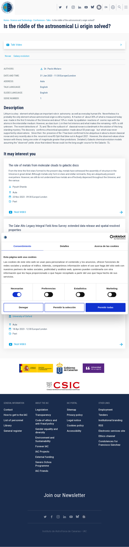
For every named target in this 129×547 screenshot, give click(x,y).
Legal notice (74, 420)
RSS (101, 425)
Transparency (43, 414)
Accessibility (74, 430)
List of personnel (13, 420)
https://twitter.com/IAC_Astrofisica (60, 7)
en (106, 7)
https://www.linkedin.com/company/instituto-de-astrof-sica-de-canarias (79, 7)
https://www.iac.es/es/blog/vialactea (99, 7)
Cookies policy (75, 425)
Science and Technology (21, 20)
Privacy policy (75, 414)
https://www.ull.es (94, 368)
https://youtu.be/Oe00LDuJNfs (17, 344)
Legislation (41, 409)
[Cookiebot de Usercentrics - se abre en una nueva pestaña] (112, 237)
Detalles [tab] (64, 246)
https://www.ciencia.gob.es (36, 368)
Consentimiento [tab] (22, 246)
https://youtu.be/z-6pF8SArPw (17, 212)
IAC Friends (41, 470)
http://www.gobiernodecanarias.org (67, 368)
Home (6, 20)
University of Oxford (22, 316)
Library (8, 425)
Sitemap (71, 409)
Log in (113, 7)
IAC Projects (42, 451)
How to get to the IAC (16, 414)
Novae (8, 56)
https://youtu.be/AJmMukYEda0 (64, 45)
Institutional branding (110, 420)
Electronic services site (112, 430)
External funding (44, 457)
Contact (8, 409)
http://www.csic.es (63, 386)
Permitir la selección (64, 307)
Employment (106, 409)
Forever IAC (42, 446)
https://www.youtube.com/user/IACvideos (86, 7)
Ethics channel (107, 436)
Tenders (103, 414)
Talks (48, 20)
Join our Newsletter (64, 495)
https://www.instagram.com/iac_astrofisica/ (73, 7)
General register (13, 430)
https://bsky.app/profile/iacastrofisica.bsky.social (92, 7)
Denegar (23, 307)
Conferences (39, 20)
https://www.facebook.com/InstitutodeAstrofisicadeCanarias (67, 7)
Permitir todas (105, 307)
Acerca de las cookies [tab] (106, 246)
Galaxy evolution (21, 56)
